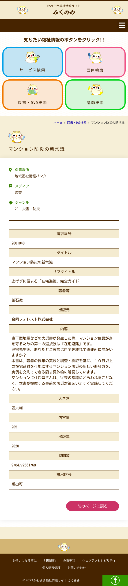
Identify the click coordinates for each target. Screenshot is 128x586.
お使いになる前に (24, 560)
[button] (122, 25)
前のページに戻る (93, 506)
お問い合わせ (77, 567)
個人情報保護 (51, 567)
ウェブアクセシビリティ (99, 560)
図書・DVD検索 (32, 103)
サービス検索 (32, 70)
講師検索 (95, 103)
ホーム (58, 122)
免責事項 (69, 560)
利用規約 (50, 560)
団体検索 (95, 70)
